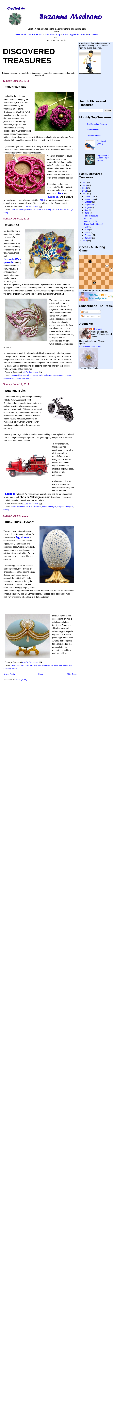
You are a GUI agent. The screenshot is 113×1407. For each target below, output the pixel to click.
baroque (14, 375)
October (88, 202)
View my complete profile (90, 346)
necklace (55, 210)
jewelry (48, 210)
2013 (84, 188)
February (89, 235)
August (88, 207)
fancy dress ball (35, 375)
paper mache (9, 378)
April (87, 229)
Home (40, 674)
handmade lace (39, 210)
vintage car (69, 507)
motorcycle (52, 507)
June (87, 213)
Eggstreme (22, 537)
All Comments (88, 316)
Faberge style (47, 665)
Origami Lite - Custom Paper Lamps (103, 157)
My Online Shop (52, 34)
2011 (84, 193)
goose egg (58, 665)
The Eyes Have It (94, 135)
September (90, 205)
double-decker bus (18, 507)
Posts (84, 312)
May (87, 227)
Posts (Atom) (21, 679)
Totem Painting (93, 130)
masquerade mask (64, 375)
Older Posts (72, 674)
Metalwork (37, 507)
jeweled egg (67, 665)
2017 (84, 182)
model (44, 507)
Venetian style (19, 378)
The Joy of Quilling (101, 142)
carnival (26, 375)
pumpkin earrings (66, 210)
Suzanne (98, 329)
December (89, 196)
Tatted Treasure (16, 87)
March (88, 232)
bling (20, 375)
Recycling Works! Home (75, 34)
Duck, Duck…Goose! (19, 522)
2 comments (33, 504)
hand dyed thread (25, 210)
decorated (25, 665)
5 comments (33, 206)
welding (6, 510)
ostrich (14, 669)
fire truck (29, 507)
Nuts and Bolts (15, 390)
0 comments (33, 372)
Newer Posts (9, 674)
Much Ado (12, 224)
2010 (84, 241)
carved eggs (15, 665)
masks (54, 375)
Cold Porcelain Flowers (97, 124)
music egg (7, 669)
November (89, 199)
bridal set (14, 210)
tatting (6, 213)
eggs (39, 665)
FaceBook (94, 34)
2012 (84, 191)
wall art (28, 378)
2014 (84, 185)
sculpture (60, 507)
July (87, 210)
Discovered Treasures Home (28, 34)
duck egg (33, 665)
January (88, 238)
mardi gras (46, 375)
